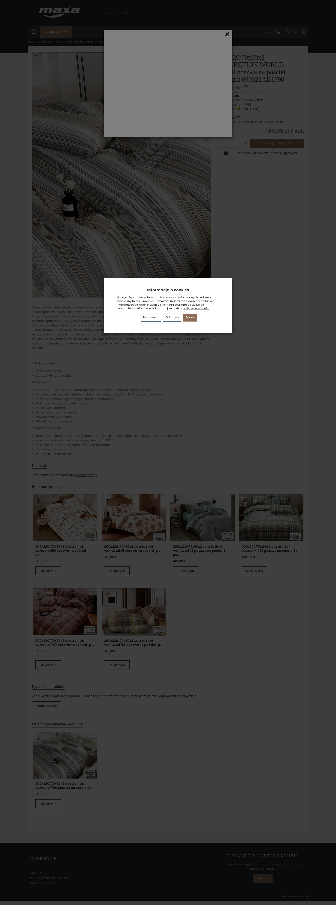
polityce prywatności (196, 308)
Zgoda (190, 317)
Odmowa (172, 317)
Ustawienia (151, 317)
